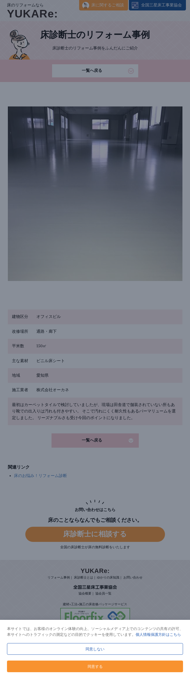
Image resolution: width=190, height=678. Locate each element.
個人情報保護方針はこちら (158, 634)
